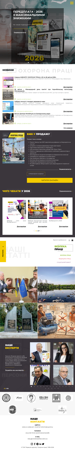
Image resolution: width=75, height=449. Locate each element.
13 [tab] (69, 386)
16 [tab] (48, 388)
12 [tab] (66, 386)
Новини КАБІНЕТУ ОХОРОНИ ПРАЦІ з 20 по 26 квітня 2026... (35, 77)
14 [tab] (72, 386)
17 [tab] (51, 388)
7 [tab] (50, 386)
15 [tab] (45, 388)
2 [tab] (34, 386)
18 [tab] (55, 388)
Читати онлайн (49, 180)
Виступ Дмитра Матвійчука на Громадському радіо (32, 114)
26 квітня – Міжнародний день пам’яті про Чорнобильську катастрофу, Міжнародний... (43, 90)
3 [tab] (37, 386)
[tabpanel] (40, 364)
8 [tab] (53, 386)
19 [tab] (58, 388)
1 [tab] (31, 386)
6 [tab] (47, 386)
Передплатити (20, 32)
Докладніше (68, 87)
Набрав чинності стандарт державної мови (29, 101)
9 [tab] (56, 386)
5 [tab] (44, 386)
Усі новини (68, 128)
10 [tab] (59, 386)
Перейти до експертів (15, 370)
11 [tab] (63, 386)
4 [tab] (40, 386)
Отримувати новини (36, 174)
